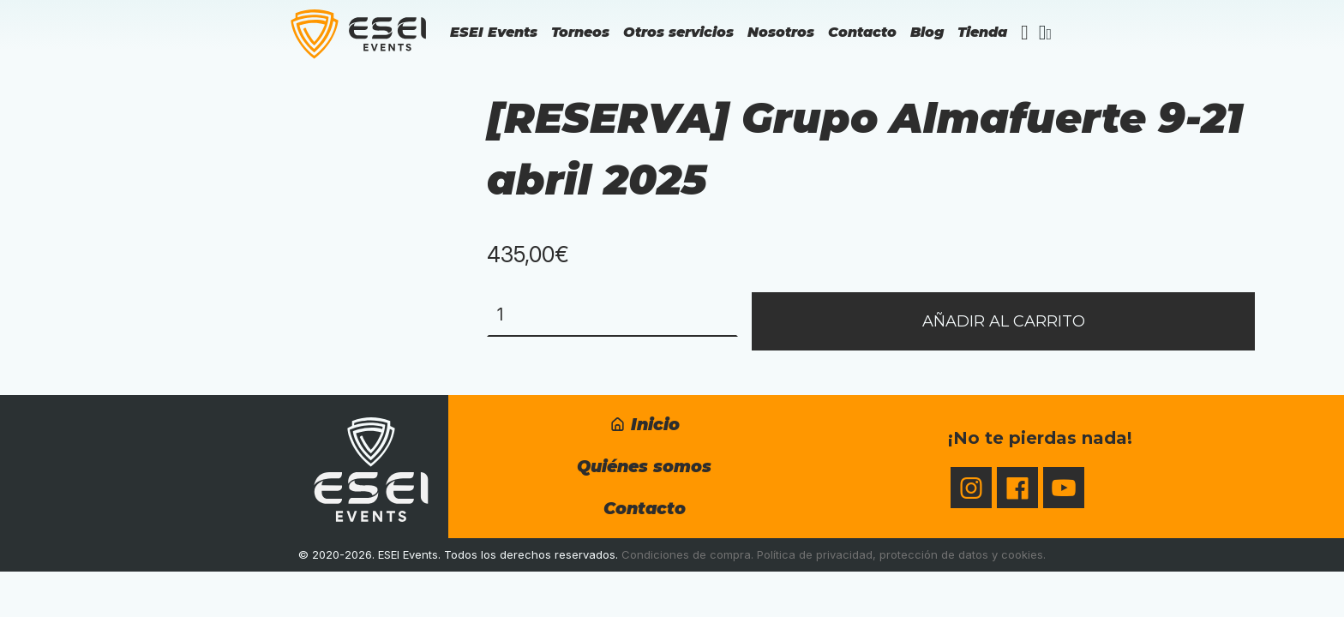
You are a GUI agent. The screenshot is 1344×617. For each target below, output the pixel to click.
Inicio (644, 424)
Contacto (862, 32)
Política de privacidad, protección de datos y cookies (900, 554)
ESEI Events (493, 32)
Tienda (982, 32)
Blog (927, 32)
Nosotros (780, 32)
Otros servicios (678, 32)
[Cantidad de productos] (612, 315)
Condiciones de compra (686, 554)
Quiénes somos (644, 466)
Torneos (580, 32)
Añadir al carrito (1003, 321)
